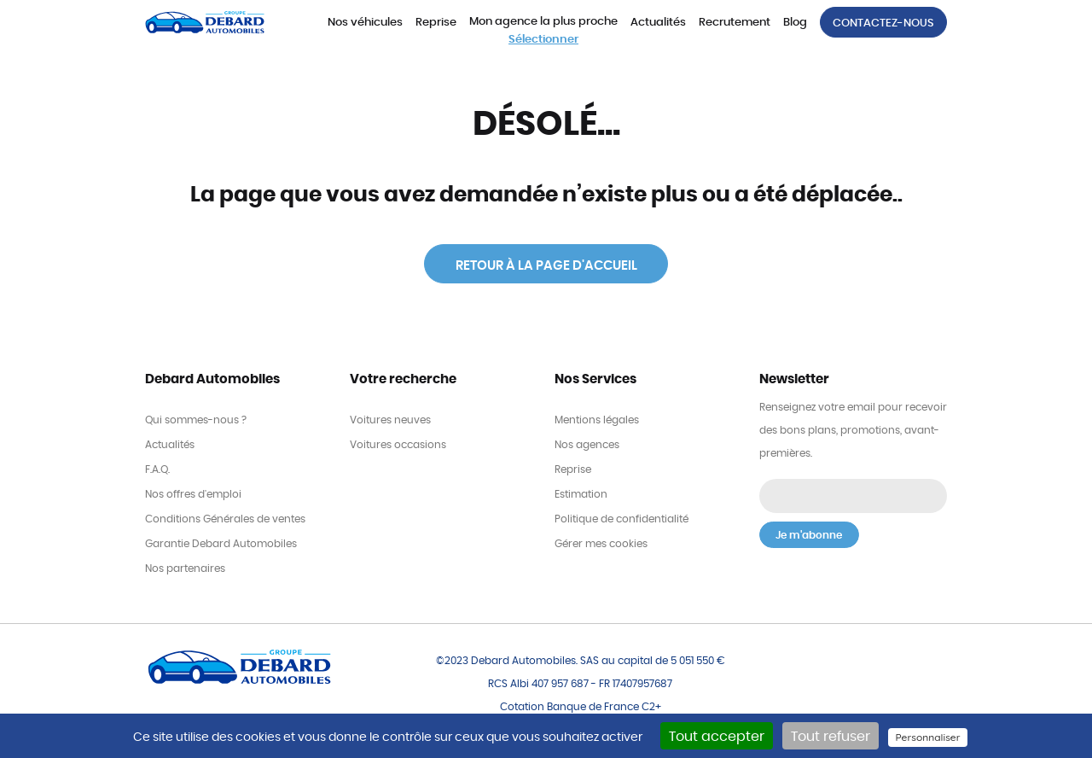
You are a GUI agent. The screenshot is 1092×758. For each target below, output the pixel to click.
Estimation (581, 494)
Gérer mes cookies (601, 544)
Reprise (435, 22)
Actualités (658, 22)
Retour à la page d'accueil (546, 265)
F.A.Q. (157, 469)
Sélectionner (543, 39)
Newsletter (794, 379)
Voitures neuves (390, 420)
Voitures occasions (398, 445)
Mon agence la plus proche (543, 21)
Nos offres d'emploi (193, 494)
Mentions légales (597, 420)
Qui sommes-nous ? (196, 420)
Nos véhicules (365, 22)
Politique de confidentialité (621, 519)
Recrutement (734, 22)
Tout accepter (716, 736)
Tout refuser (830, 736)
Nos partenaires (185, 568)
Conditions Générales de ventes (225, 519)
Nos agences (587, 445)
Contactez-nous (883, 23)
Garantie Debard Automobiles (221, 544)
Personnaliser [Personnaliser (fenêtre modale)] (927, 737)
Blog (795, 22)
